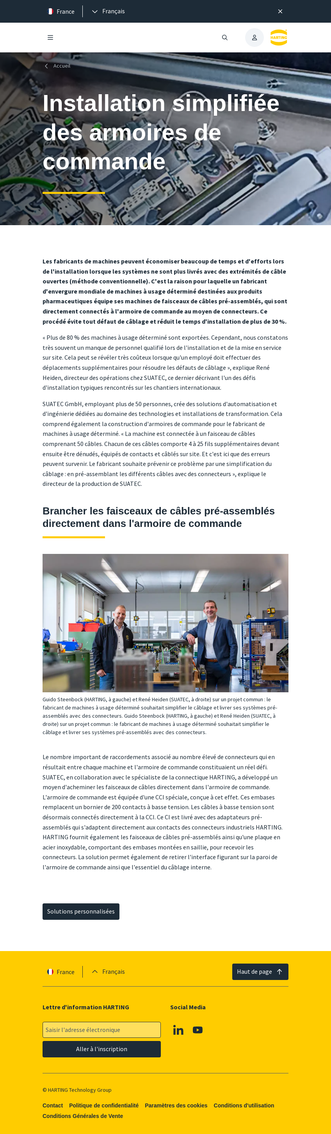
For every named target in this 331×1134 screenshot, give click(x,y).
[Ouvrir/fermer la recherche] (225, 37)
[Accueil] (58, 66)
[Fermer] (280, 11)
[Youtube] (198, 1030)
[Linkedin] (178, 1030)
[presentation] (108, 11)
